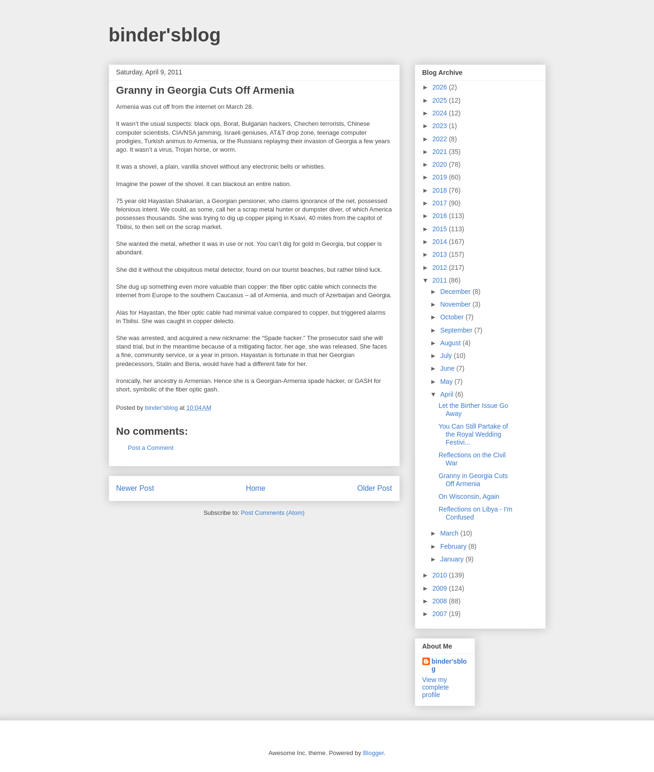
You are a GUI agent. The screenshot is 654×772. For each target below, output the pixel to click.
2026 (440, 87)
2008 (440, 601)
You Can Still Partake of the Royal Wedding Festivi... (473, 434)
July (447, 355)
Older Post (374, 488)
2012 (440, 267)
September (457, 330)
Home (256, 488)
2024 (440, 113)
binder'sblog (165, 34)
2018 (440, 190)
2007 (440, 614)
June (448, 368)
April (447, 394)
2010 (440, 575)
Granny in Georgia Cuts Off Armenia (473, 480)
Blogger (373, 752)
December (456, 291)
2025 (440, 100)
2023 (440, 126)
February (454, 546)
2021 (440, 151)
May (447, 381)
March (450, 533)
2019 (440, 177)
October (453, 317)
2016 (440, 215)
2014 (440, 241)
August (451, 343)
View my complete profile (435, 687)
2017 (440, 203)
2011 (440, 280)
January (453, 559)
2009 (440, 588)
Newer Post (135, 488)
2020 (440, 164)
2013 (440, 254)
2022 (440, 139)
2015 (440, 229)
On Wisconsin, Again (468, 496)
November (456, 304)
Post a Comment (151, 447)
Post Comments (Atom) (273, 512)
